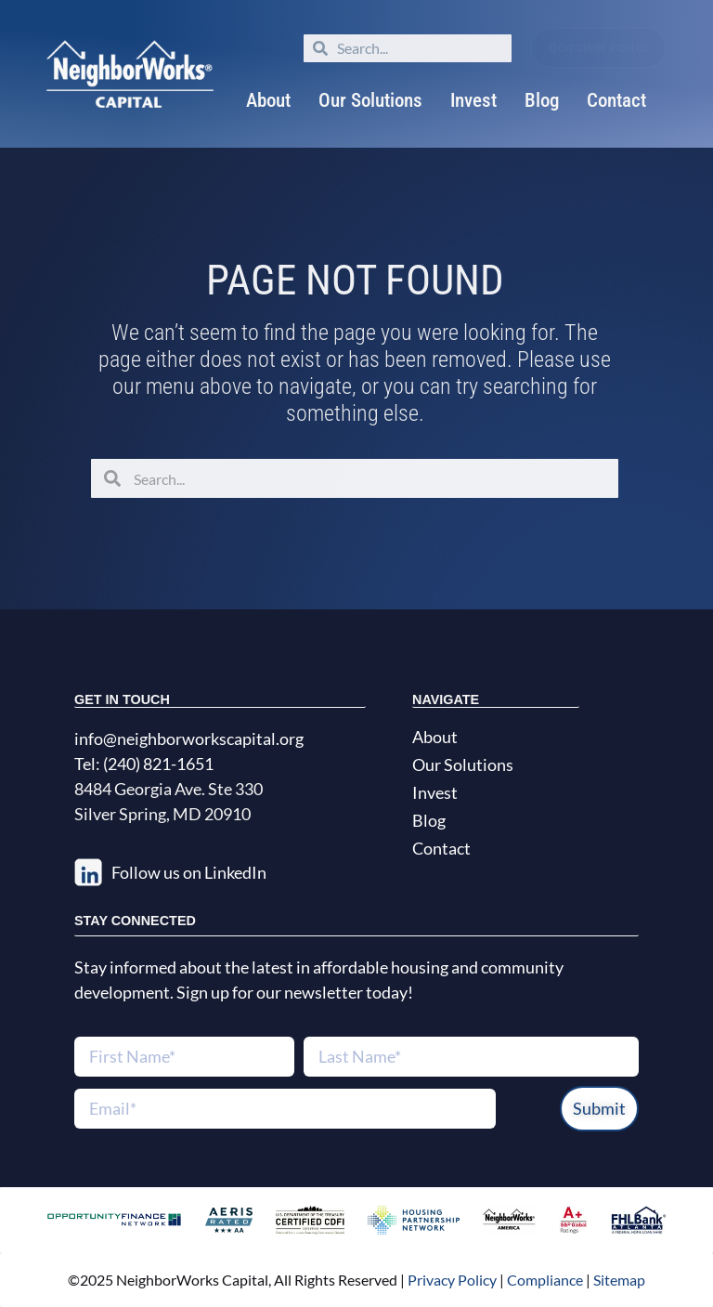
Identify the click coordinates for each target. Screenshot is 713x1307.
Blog (542, 100)
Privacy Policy (451, 1279)
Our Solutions (370, 100)
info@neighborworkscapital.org (189, 738)
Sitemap (619, 1279)
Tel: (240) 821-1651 (144, 763)
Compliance (545, 1279)
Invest (473, 100)
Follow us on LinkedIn (188, 872)
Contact (616, 100)
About (268, 100)
